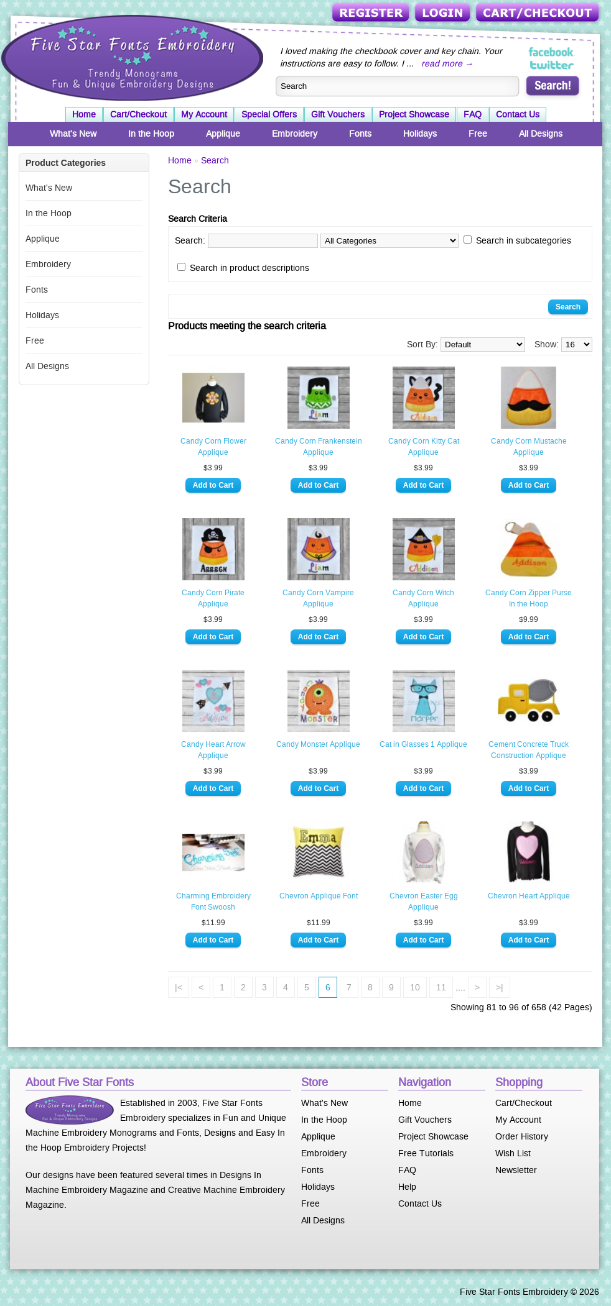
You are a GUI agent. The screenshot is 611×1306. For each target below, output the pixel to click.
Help (407, 1187)
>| (499, 987)
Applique (223, 134)
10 (415, 987)
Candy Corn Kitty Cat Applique (423, 447)
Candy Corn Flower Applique (213, 447)
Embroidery (294, 134)
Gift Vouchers (338, 114)
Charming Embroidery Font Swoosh (213, 901)
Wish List (513, 1153)
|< (178, 987)
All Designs (540, 134)
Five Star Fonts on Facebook (552, 52)
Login (443, 13)
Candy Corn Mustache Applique (529, 447)
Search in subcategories (523, 240)
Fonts (360, 134)
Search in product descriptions (249, 268)
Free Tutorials (426, 1153)
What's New (73, 134)
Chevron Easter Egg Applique (423, 901)
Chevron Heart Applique (529, 896)
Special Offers (269, 114)
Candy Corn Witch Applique (423, 598)
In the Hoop (151, 134)
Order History (521, 1136)
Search (215, 160)
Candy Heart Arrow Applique (213, 750)
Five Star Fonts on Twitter (552, 64)
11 (441, 987)
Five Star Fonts (130, 56)
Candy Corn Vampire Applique (318, 598)
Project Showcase (414, 114)
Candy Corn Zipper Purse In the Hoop (528, 598)
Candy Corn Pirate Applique (213, 598)
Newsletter (516, 1170)
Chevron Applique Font (318, 896)
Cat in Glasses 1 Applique (423, 744)
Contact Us (517, 114)
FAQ (473, 114)
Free (478, 134)
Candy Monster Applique (318, 744)
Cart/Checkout (538, 13)
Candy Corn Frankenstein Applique (318, 447)
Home (84, 114)
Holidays (420, 134)
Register (371, 13)
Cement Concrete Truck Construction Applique (528, 750)
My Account (204, 114)
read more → (447, 63)
